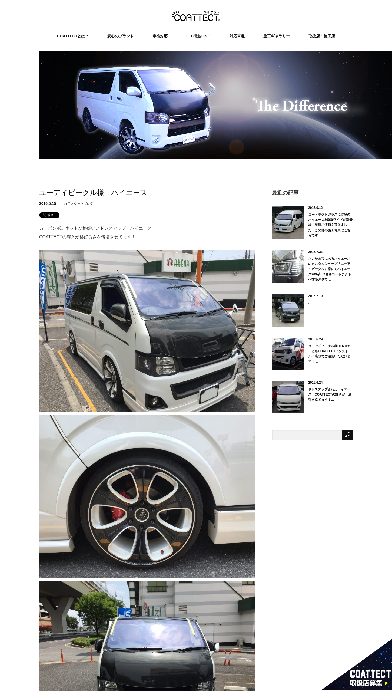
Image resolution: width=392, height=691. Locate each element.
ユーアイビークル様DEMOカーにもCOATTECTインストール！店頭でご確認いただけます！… (329, 354)
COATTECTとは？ (73, 36)
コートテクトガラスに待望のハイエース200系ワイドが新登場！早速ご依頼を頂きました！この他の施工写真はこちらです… (330, 225)
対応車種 (237, 36)
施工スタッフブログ (78, 204)
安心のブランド (120, 36)
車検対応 (160, 36)
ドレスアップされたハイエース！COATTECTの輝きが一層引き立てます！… (329, 394)
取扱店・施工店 (321, 36)
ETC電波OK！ (198, 36)
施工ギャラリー (276, 36)
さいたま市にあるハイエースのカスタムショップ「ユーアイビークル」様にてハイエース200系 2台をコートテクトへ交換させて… (329, 269)
